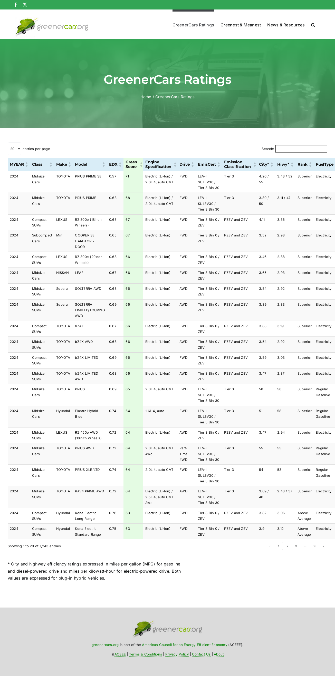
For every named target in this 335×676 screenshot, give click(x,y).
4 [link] (287, 546)
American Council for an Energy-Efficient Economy (184, 645)
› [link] (323, 546)
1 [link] (261, 546)
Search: (268, 149)
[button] (313, 23)
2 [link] (270, 546)
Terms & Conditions (145, 654)
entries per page (36, 149)
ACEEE (120, 654)
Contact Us (201, 654)
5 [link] (296, 546)
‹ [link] (252, 546)
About (219, 654)
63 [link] (314, 546)
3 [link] (279, 546)
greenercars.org (105, 645)
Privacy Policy (177, 654)
